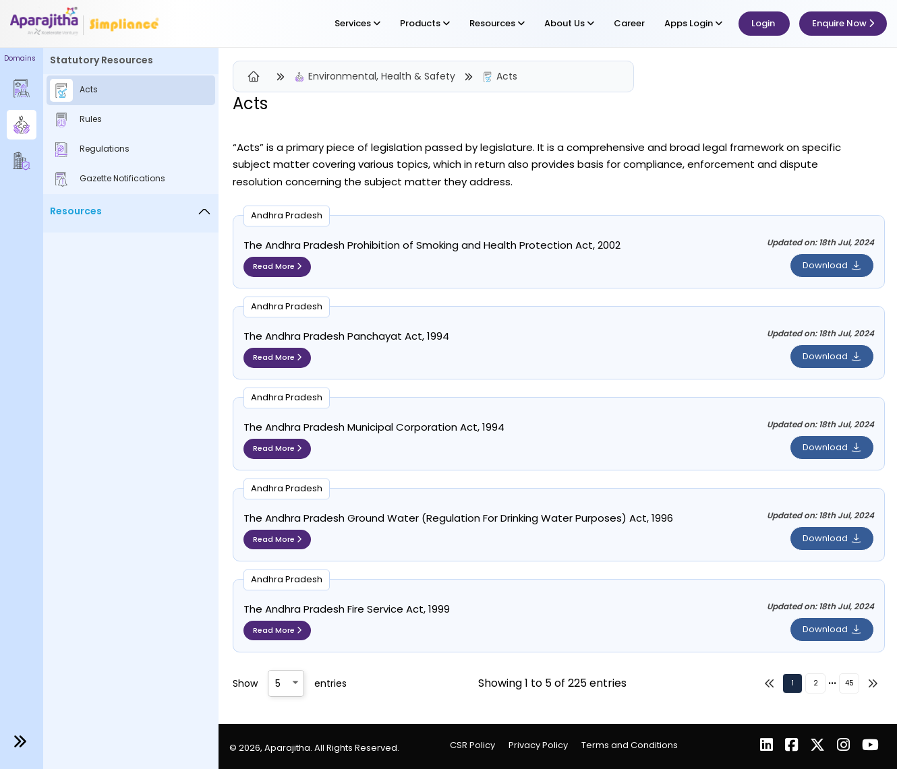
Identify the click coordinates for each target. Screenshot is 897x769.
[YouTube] (870, 746)
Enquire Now (843, 23)
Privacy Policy (538, 745)
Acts (506, 76)
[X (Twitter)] (818, 746)
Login (764, 23)
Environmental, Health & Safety (381, 76)
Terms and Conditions (629, 745)
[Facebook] (792, 746)
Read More (277, 266)
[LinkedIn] (767, 746)
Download (832, 265)
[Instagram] (844, 746)
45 (849, 683)
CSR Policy (472, 745)
